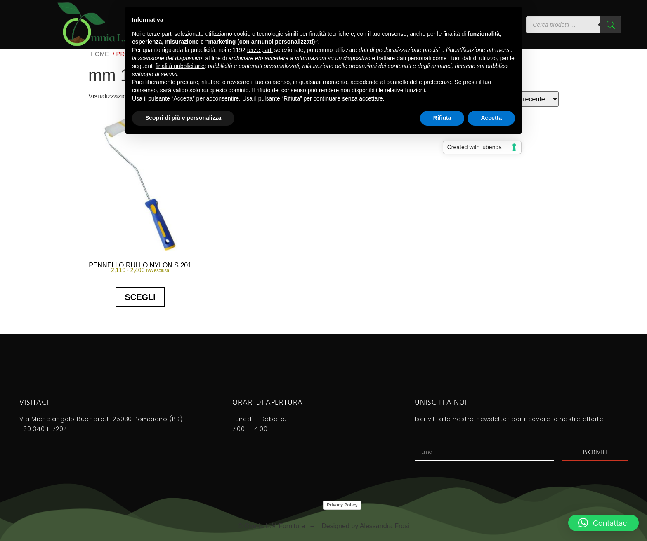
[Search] (610, 24)
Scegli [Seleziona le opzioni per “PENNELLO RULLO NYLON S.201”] (140, 297)
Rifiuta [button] (442, 118)
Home (99, 53)
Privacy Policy (342, 504)
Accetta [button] (491, 118)
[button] (603, 523)
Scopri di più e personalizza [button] (183, 118)
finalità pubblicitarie (180, 66)
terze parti (260, 50)
